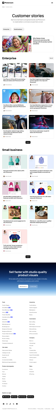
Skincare (4, 374)
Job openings (32, 343)
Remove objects (5, 336)
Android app (22, 396)
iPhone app (6, 396)
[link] (7, 29)
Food (3, 371)
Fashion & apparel (33, 307)
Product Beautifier (6, 314)
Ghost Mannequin (7, 310)
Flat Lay (5, 312)
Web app (30, 396)
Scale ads (4, 357)
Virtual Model (6, 307)
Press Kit (31, 345)
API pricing (31, 374)
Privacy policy (40, 408)
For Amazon (4, 383)
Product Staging (5, 305)
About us (31, 340)
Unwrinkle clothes (7, 317)
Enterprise (31, 371)
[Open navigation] (52, 2)
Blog (30, 348)
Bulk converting (32, 331)
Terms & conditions (32, 408)
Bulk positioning (32, 329)
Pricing (30, 369)
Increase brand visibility (7, 359)
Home (3, 6)
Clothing (4, 381)
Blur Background (5, 326)
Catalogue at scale (6, 352)
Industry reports (32, 357)
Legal (52, 408)
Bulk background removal (34, 326)
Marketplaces (32, 310)
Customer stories (33, 352)
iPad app (14, 396)
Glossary (31, 359)
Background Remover (7, 331)
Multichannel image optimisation (9, 362)
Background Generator (7, 329)
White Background (6, 324)
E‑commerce (5, 369)
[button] (14, 302)
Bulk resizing (32, 324)
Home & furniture (33, 312)
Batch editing (32, 321)
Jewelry (4, 376)
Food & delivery (32, 305)
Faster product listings (7, 350)
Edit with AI (6, 321)
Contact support (33, 362)
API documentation (33, 333)
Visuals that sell (5, 355)
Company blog (32, 350)
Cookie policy (47, 408)
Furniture (4, 386)
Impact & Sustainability (34, 355)
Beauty (3, 378)
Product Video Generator (9, 333)
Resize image (5, 340)
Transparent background (7, 343)
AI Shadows (4, 319)
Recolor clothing (5, 338)
